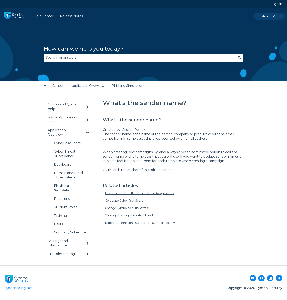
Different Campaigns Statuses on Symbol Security (140, 223)
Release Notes (71, 16)
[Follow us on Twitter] (279, 278)
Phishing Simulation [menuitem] (63, 188)
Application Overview (87, 86)
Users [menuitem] (58, 224)
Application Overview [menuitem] (57, 132)
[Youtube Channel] (253, 278)
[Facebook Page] (261, 278)
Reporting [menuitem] (62, 199)
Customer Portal (269, 16)
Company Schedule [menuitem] (70, 232)
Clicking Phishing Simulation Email (129, 215)
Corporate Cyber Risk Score (124, 200)
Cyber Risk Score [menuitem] (67, 143)
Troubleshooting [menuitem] (61, 254)
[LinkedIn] (270, 278)
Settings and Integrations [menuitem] (58, 243)
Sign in (277, 4)
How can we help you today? (84, 48)
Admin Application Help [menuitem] (62, 119)
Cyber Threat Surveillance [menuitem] (64, 154)
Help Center (44, 16)
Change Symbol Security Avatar (127, 208)
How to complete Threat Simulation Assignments (139, 193)
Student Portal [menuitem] (66, 207)
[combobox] (140, 57)
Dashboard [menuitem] (63, 164)
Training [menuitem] (60, 216)
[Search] (239, 57)
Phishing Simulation (127, 86)
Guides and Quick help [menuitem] (62, 106)
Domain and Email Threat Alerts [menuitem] (68, 175)
